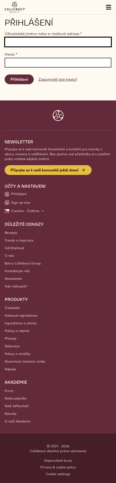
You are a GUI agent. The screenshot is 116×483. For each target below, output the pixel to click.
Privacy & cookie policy (58, 467)
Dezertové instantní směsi (25, 361)
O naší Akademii (18, 421)
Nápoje (10, 369)
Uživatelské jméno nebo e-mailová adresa (43, 33)
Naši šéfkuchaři (17, 406)
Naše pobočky (16, 398)
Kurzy (9, 391)
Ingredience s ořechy (21, 323)
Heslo (11, 54)
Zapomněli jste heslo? (57, 79)
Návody (11, 414)
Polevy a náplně (17, 331)
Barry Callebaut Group (23, 263)
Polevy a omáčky (17, 354)
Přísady (11, 338)
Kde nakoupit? (16, 286)
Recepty (11, 233)
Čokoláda (12, 308)
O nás (9, 256)
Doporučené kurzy (58, 460)
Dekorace (12, 346)
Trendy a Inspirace (19, 240)
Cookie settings (58, 474)
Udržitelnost (14, 248)
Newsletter (13, 279)
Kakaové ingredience (21, 315)
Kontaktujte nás (17, 271)
